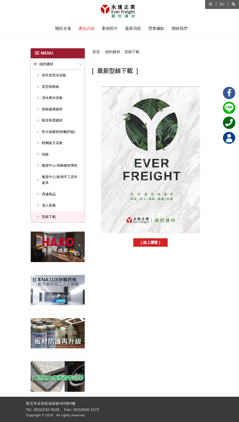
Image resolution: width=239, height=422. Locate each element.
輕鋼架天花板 (52, 143)
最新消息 (133, 28)
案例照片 (110, 28)
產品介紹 (86, 28)
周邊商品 (49, 194)
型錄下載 (49, 217)
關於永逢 (63, 28)
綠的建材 (46, 64)
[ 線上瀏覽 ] (150, 242)
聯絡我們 (179, 28)
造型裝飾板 (50, 87)
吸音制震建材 (52, 120)
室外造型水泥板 (54, 75)
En (222, 4)
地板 (45, 154)
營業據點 (156, 28)
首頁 (96, 52)
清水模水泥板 (52, 98)
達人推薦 (49, 205)
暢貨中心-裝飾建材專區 (60, 165)
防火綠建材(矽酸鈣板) (58, 132)
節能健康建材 (52, 109)
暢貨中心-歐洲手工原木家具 (60, 180)
